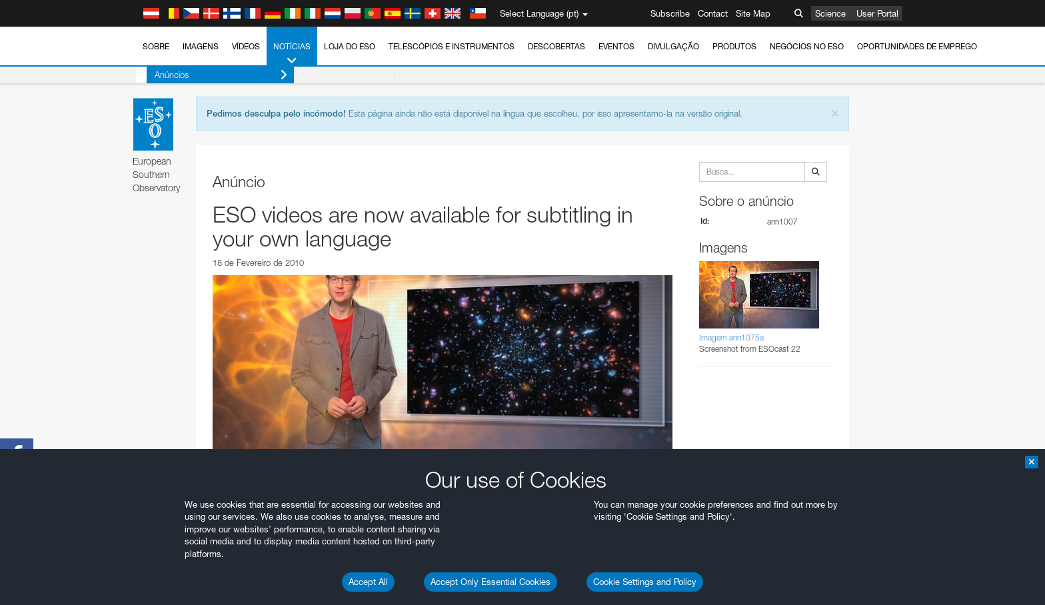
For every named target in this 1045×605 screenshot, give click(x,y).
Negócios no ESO (807, 46)
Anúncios (210, 75)
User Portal (877, 13)
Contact (713, 13)
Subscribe (670, 13)
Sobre (156, 46)
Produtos (734, 46)
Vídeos (246, 46)
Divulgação (673, 46)
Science (830, 13)
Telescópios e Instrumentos (452, 46)
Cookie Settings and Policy (644, 581)
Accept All (368, 581)
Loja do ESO (349, 46)
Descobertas (556, 46)
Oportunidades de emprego (917, 46)
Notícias (292, 54)
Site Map (753, 13)
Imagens (201, 46)
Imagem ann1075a (731, 337)
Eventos (616, 46)
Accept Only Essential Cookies (490, 581)
